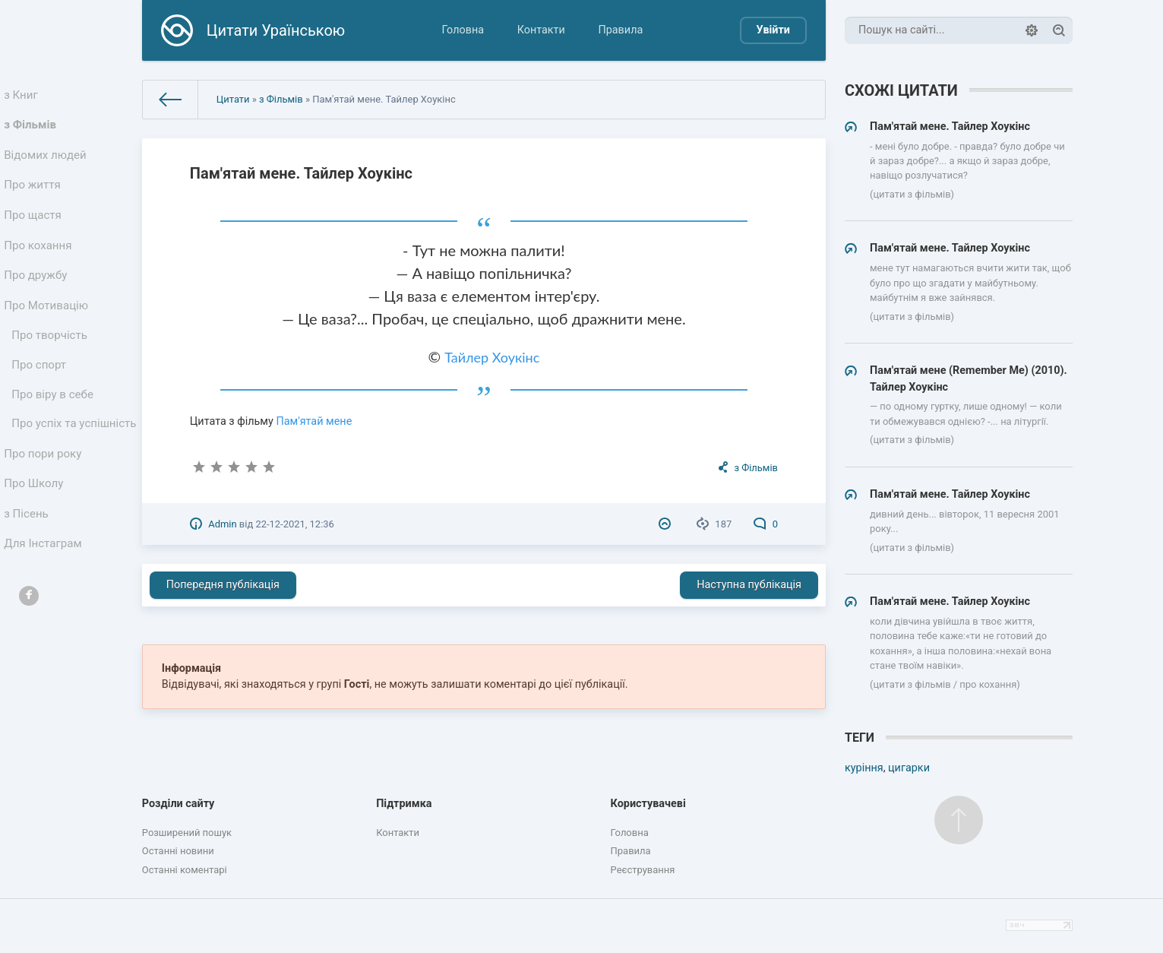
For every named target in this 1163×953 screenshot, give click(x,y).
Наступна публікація (749, 584)
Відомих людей (47, 163)
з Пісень (29, 577)
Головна (462, 30)
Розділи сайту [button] (178, 803)
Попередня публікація (223, 584)
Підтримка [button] (403, 803)
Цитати (233, 99)
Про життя (35, 196)
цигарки (909, 767)
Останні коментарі (184, 869)
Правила (620, 30)
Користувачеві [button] (648, 803)
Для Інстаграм (45, 610)
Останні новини (178, 850)
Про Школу (36, 543)
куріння (864, 767)
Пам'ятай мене (314, 421)
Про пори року (44, 510)
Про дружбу (38, 296)
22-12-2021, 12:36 (294, 524)
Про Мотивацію (48, 330)
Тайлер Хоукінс (491, 357)
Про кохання (40, 263)
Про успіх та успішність (46, 469)
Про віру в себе (54, 428)
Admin (222, 524)
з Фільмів (33, 129)
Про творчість (51, 363)
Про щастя (35, 229)
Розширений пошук (187, 832)
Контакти (541, 30)
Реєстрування (643, 869)
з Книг (24, 96)
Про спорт (41, 396)
